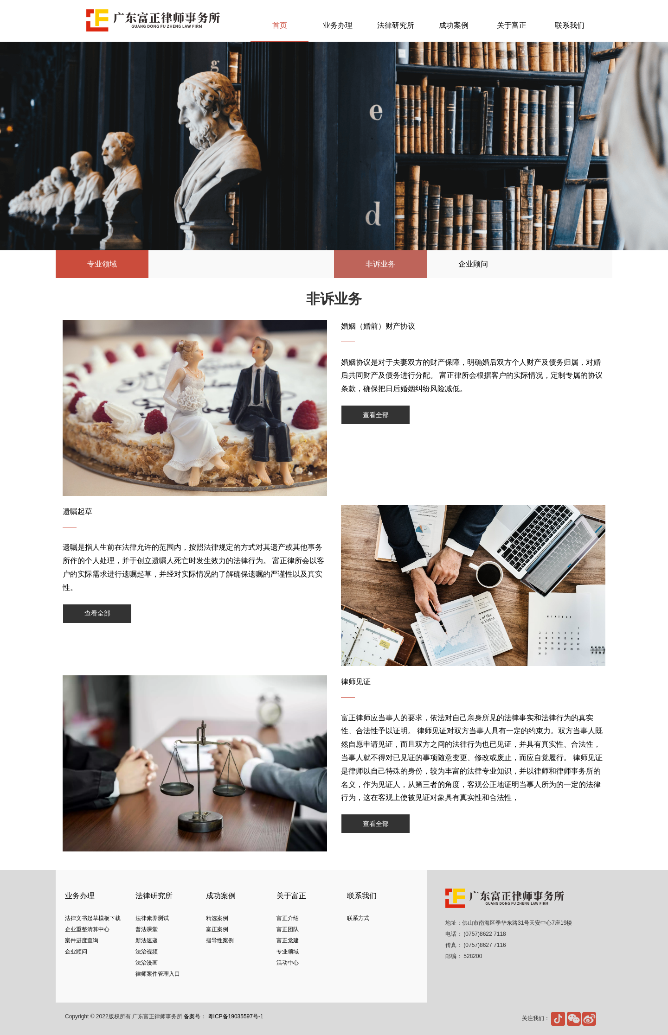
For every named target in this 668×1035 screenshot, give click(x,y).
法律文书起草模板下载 (93, 918)
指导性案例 (220, 940)
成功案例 (454, 25)
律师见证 (356, 682)
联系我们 (569, 25)
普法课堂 (146, 929)
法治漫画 (146, 962)
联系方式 (358, 918)
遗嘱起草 (77, 511)
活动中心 (287, 962)
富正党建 (287, 940)
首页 (279, 25)
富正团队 (287, 929)
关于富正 (512, 25)
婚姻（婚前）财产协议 (378, 326)
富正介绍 (287, 918)
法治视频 (146, 951)
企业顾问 (473, 264)
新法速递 (146, 940)
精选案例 (217, 918)
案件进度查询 (81, 940)
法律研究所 (395, 25)
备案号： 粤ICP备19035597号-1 (223, 1016)
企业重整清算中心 (87, 929)
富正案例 (217, 929)
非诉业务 (380, 264)
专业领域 (287, 951)
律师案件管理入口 (157, 974)
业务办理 (338, 25)
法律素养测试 (152, 918)
